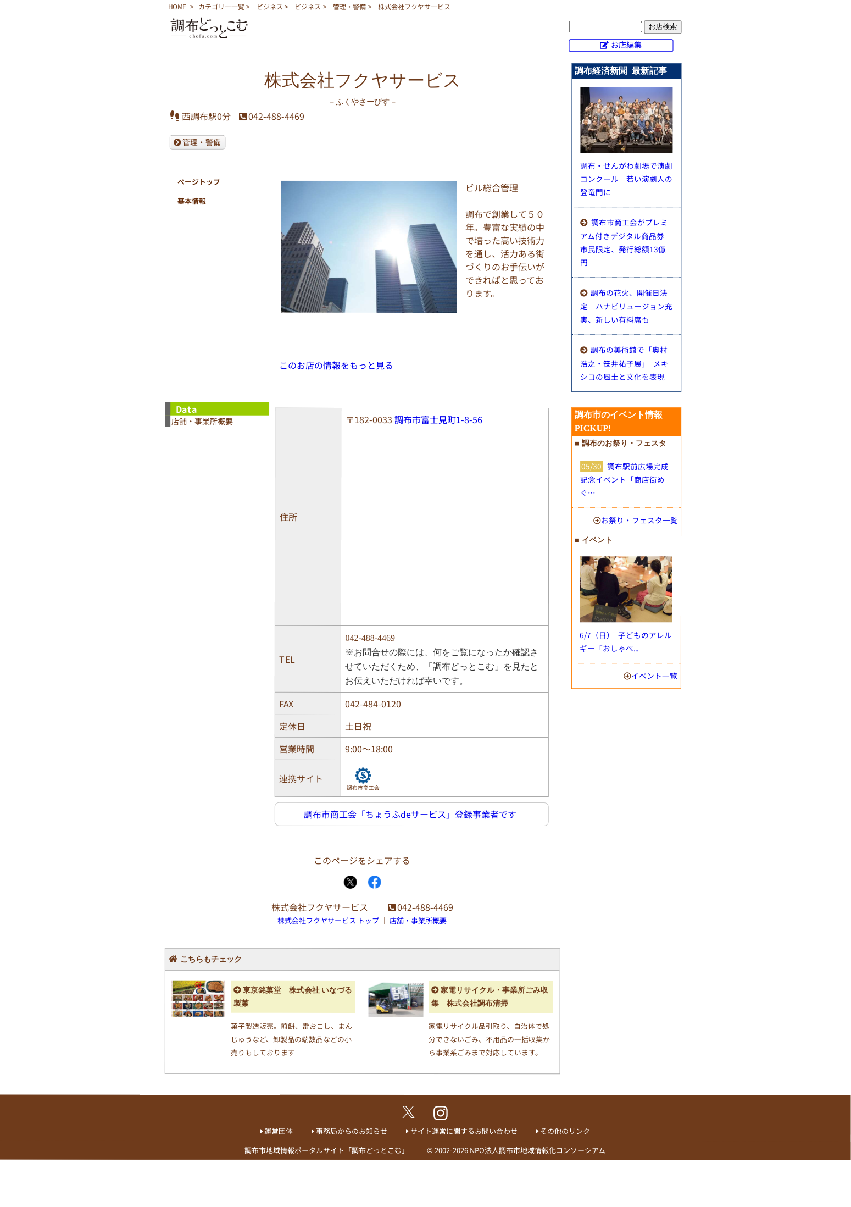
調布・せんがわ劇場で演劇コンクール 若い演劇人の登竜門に (626, 178)
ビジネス (270, 6)
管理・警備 (349, 6)
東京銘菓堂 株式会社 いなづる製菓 (292, 996)
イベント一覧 (654, 675)
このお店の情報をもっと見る (336, 365)
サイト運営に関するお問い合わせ (464, 1131)
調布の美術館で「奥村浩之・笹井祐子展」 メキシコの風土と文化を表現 (624, 363)
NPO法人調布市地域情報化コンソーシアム (537, 1150)
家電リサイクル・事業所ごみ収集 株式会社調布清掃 (489, 996)
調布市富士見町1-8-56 (438, 419)
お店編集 (626, 44)
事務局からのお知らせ (351, 1131)
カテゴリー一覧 (221, 6)
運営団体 (278, 1131)
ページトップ (198, 181)
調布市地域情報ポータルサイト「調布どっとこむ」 (326, 1150)
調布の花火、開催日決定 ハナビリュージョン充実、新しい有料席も (626, 306)
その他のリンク (565, 1131)
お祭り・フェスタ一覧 (639, 519)
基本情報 (191, 201)
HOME (177, 6)
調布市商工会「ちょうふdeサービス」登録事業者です (410, 814)
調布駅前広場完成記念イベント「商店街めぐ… (624, 479)
